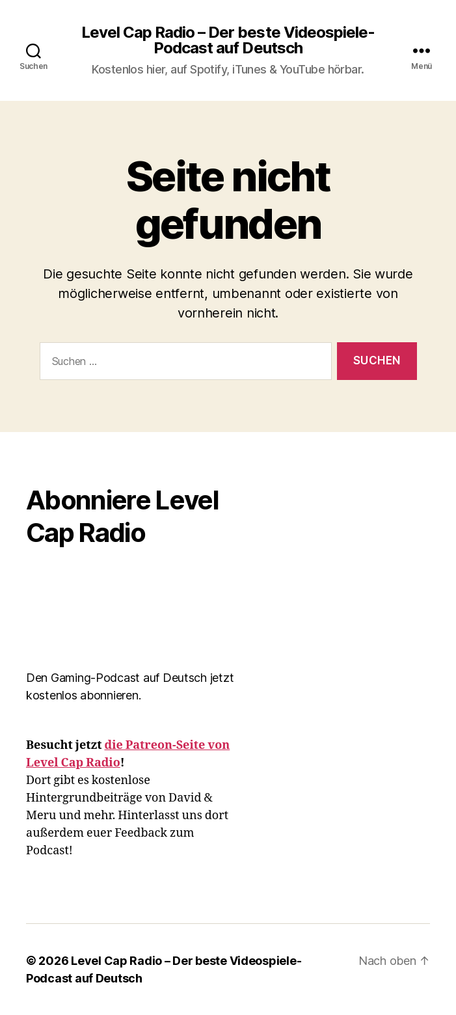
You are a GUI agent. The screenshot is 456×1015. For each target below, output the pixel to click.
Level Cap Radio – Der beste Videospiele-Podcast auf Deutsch (227, 40)
